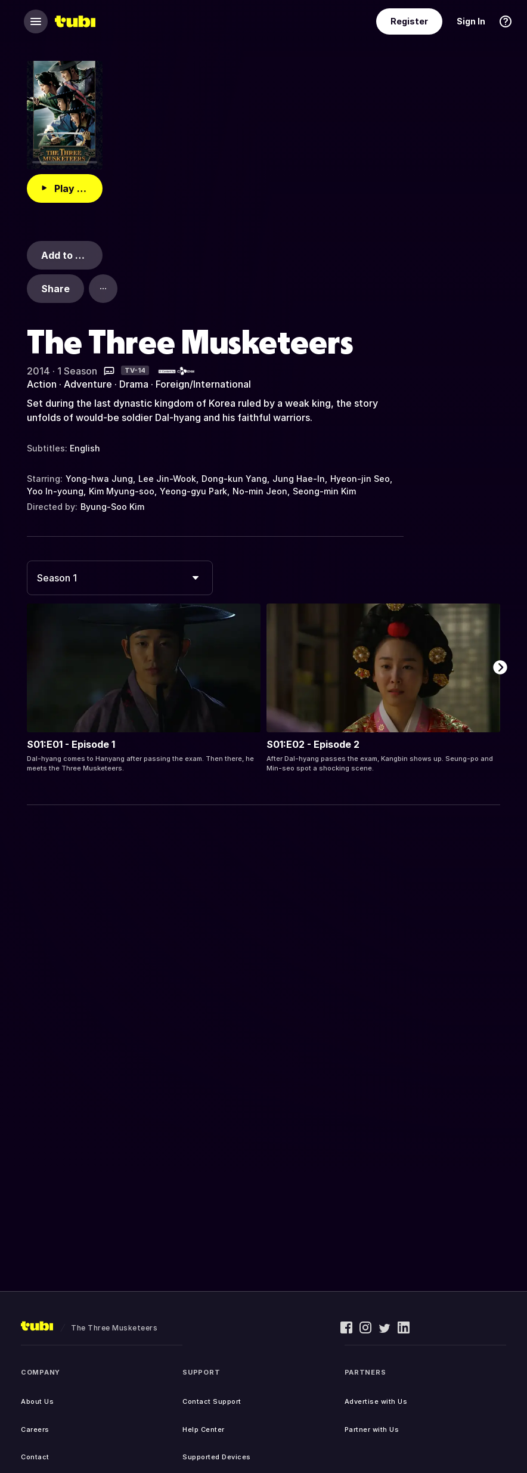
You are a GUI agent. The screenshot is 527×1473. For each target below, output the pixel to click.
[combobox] (119, 578)
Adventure (88, 384)
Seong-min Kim (324, 491)
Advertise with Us (376, 1401)
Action (42, 384)
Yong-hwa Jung (99, 479)
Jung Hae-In (298, 479)
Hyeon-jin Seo (360, 479)
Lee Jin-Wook (167, 479)
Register (409, 21)
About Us (37, 1401)
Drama (133, 384)
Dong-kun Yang (234, 479)
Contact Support (211, 1401)
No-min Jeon (259, 491)
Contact (35, 1457)
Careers (35, 1429)
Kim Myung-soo (121, 491)
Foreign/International (203, 384)
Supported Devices (216, 1457)
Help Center (203, 1429)
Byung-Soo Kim (112, 507)
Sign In (471, 21)
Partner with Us (372, 1429)
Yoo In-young (55, 491)
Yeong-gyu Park (193, 491)
